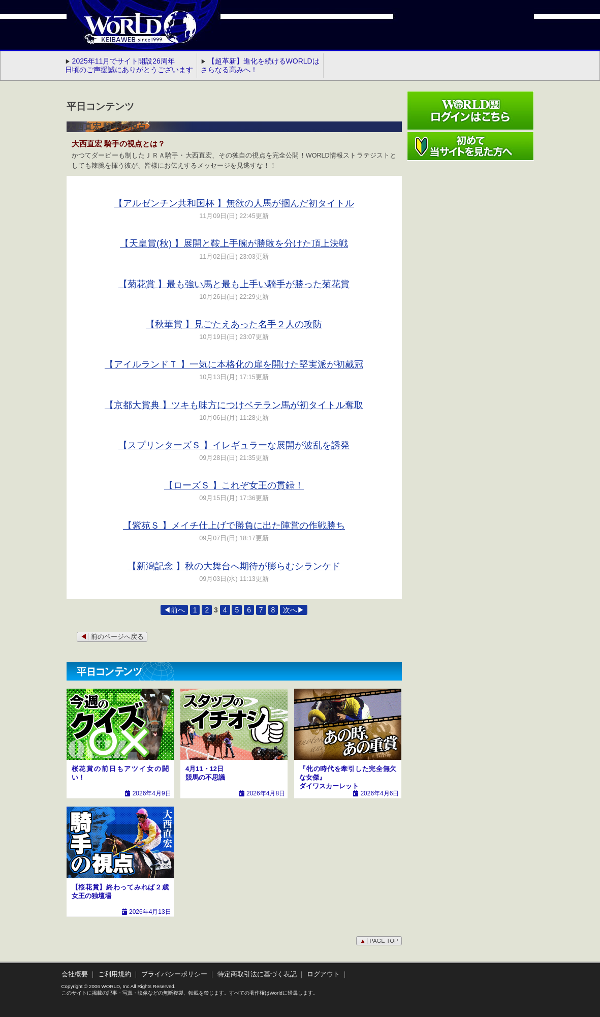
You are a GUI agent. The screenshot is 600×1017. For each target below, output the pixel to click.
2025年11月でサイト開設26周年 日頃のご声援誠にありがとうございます (129, 65)
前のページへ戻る (112, 636)
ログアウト (323, 974)
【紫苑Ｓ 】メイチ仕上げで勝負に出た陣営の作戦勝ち (234, 525)
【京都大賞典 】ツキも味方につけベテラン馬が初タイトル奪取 (234, 405)
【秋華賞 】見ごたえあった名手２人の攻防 (234, 324)
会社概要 (74, 974)
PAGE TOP (379, 941)
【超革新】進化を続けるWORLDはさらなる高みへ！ (260, 65)
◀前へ (174, 610)
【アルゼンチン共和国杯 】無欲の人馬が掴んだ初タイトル (234, 203)
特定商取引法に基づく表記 (257, 974)
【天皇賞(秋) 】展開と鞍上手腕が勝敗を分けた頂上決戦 (234, 243)
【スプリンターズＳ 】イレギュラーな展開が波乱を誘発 (234, 445)
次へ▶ (293, 610)
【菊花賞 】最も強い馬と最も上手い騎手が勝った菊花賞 (234, 284)
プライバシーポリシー (174, 974)
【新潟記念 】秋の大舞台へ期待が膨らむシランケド (234, 566)
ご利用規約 (114, 974)
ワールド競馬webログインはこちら (470, 110)
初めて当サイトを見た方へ (470, 146)
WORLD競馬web (129, 33)
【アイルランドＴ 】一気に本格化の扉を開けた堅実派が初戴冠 (234, 364)
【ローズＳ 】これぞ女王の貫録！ (234, 485)
